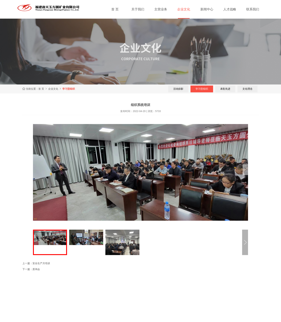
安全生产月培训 (41, 263)
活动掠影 (178, 88)
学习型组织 (201, 88)
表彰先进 (225, 88)
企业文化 (183, 9)
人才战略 (229, 9)
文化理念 (247, 88)
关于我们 (137, 9)
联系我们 (252, 9)
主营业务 (160, 9)
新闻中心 (206, 9)
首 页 (115, 9)
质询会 (36, 269)
